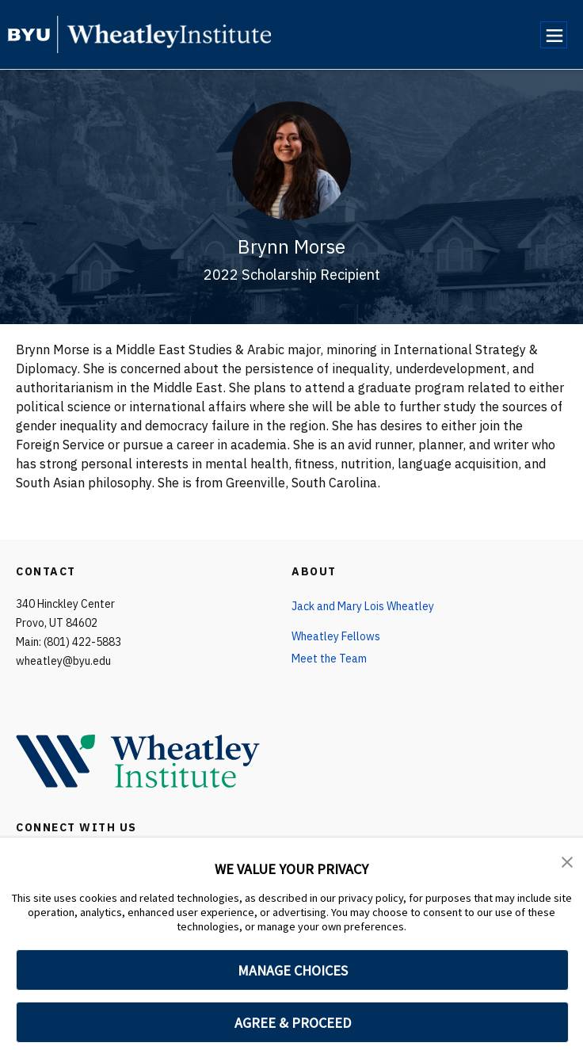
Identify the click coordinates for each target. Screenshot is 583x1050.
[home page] (29, 35)
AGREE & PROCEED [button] (292, 1023)
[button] (567, 861)
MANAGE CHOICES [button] (293, 970)
